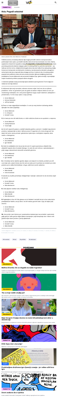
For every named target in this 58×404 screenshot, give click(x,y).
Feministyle (6, 7)
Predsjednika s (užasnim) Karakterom (39, 64)
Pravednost (7, 264)
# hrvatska (6, 239)
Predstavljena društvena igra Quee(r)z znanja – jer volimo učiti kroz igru (28, 368)
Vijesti (5, 364)
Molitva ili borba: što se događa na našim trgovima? (22, 268)
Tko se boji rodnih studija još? (13, 293)
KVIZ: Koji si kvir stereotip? (12, 344)
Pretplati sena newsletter (13, 3)
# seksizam (32, 239)
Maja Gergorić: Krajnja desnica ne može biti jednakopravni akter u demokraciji (27, 319)
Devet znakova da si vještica (13, 393)
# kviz (14, 239)
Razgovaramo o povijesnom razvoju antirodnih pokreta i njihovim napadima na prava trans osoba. (28, 322)
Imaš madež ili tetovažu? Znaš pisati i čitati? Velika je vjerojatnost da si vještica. (23, 395)
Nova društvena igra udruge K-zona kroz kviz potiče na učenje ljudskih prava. (22, 372)
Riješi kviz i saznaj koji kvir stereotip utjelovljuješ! (14, 346)
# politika (23, 239)
